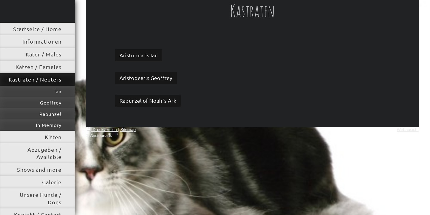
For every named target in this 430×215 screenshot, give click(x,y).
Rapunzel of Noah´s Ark (147, 100)
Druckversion (102, 129)
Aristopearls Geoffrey (145, 78)
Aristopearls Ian (138, 55)
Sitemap (128, 129)
